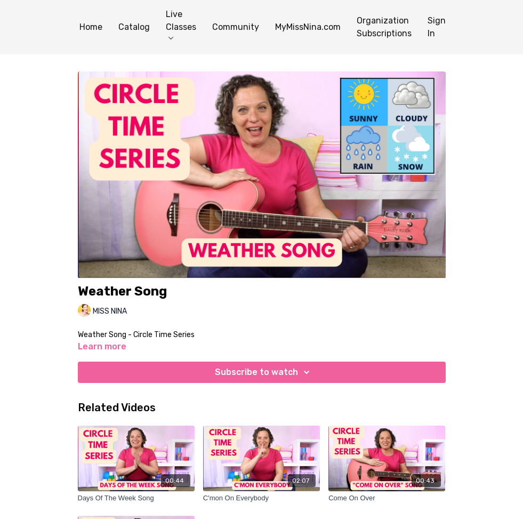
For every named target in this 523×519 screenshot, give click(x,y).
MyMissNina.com (308, 27)
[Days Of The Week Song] (136, 498)
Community (235, 27)
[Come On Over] (386, 498)
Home (90, 27)
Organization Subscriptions (384, 26)
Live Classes (181, 24)
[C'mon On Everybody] (261, 498)
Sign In (437, 26)
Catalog (134, 27)
